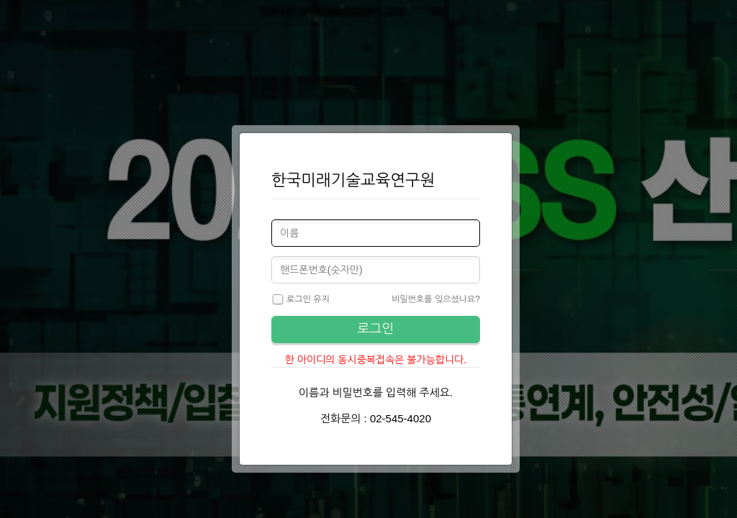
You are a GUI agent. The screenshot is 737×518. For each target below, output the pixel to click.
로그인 (376, 329)
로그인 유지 (300, 300)
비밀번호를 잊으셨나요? (436, 299)
